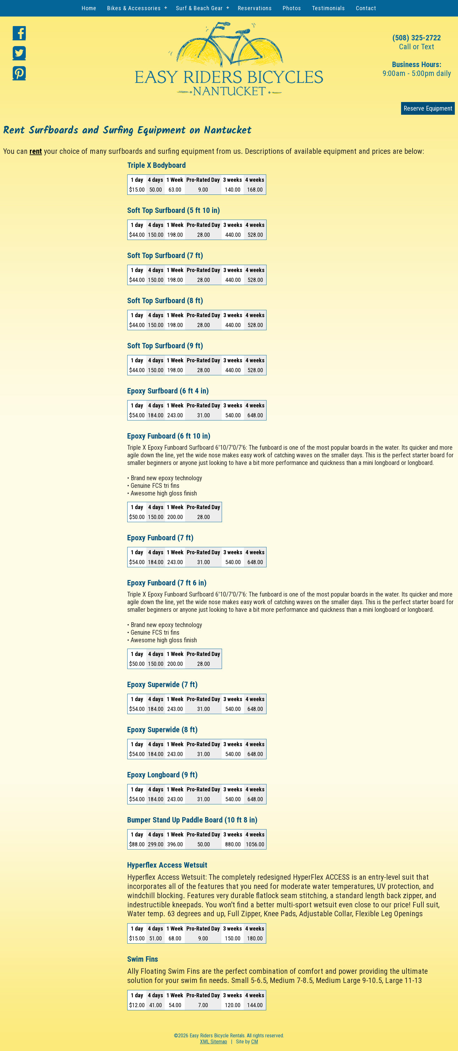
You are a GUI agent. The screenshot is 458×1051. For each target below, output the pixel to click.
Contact (366, 8)
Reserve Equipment (428, 108)
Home (89, 8)
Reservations (255, 8)
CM (254, 1042)
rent (36, 151)
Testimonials (328, 8)
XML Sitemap (213, 1042)
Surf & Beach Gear (199, 8)
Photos (292, 8)
